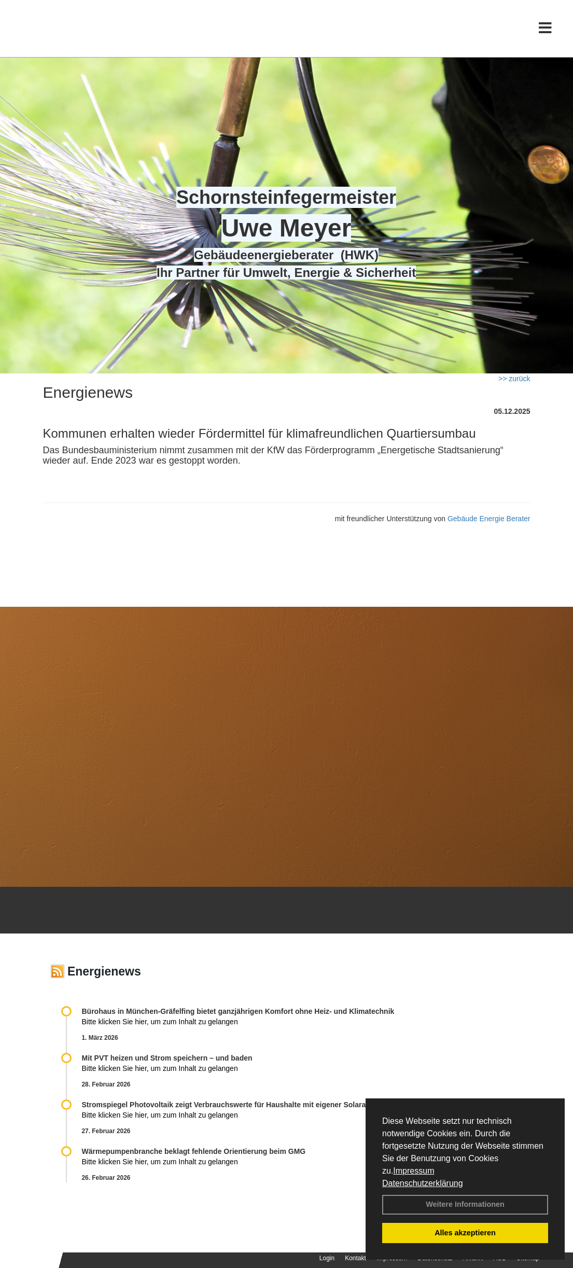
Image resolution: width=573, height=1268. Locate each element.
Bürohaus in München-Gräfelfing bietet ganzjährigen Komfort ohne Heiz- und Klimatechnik (238, 1011)
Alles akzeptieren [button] (465, 1233)
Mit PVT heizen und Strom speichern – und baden (167, 1058)
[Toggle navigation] (545, 30)
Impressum (413, 1170)
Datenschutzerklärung (422, 1183)
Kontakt (355, 1258)
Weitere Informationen (465, 1204)
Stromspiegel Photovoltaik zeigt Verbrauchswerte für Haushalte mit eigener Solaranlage (233, 1104)
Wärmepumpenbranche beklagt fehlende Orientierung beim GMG (194, 1151)
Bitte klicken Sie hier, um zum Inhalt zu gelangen (160, 1022)
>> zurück (514, 378)
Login (326, 1258)
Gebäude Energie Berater (489, 518)
